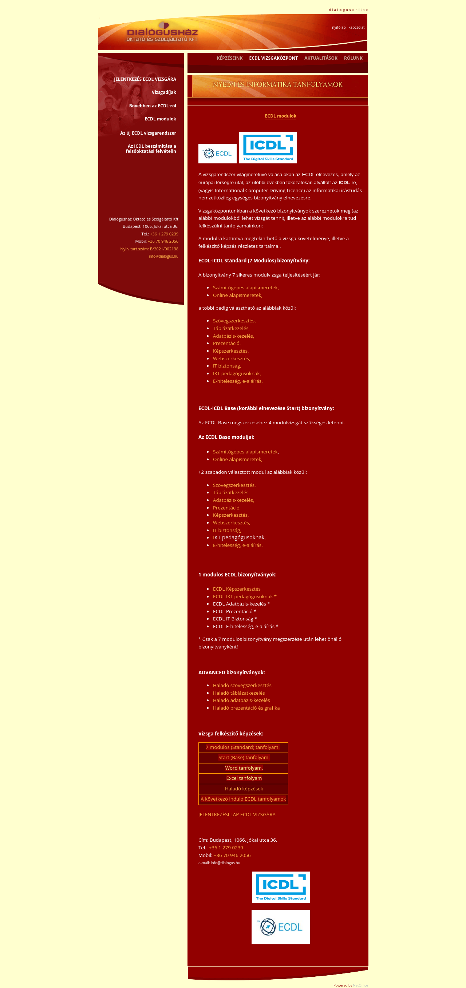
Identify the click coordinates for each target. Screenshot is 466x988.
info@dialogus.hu (163, 256)
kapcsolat (356, 27)
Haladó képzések (244, 788)
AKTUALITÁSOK (320, 58)
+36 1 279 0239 (226, 847)
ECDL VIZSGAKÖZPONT (273, 58)
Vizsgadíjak (164, 92)
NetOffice (360, 985)
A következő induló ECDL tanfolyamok (243, 798)
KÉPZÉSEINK (230, 58)
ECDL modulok (160, 119)
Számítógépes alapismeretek (245, 451)
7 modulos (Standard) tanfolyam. (243, 747)
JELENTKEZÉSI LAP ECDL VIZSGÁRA (237, 814)
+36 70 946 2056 (232, 855)
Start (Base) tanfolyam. (243, 757)
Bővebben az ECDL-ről (152, 106)
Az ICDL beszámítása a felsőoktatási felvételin (151, 148)
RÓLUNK (353, 58)
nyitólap (338, 27)
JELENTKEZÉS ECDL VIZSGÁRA (145, 79)
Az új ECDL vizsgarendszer (148, 133)
